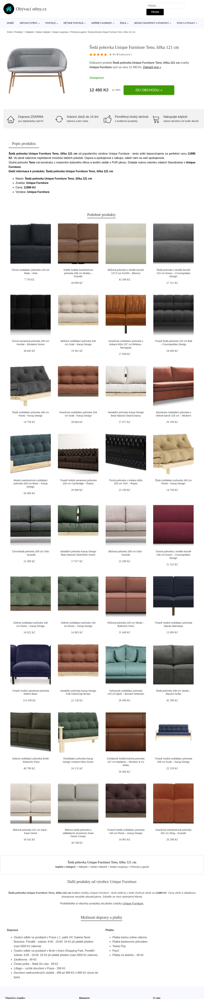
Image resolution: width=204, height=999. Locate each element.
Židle (123, 23)
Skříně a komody (101, 23)
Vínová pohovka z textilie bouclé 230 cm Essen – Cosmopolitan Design (173, 554)
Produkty (18, 32)
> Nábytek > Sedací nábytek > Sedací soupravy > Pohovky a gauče (55, 32)
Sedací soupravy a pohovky (151, 23)
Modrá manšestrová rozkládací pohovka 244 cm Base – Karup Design (31, 483)
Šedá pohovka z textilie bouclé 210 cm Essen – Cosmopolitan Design (173, 273)
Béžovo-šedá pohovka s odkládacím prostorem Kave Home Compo (78, 833)
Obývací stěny (29, 23)
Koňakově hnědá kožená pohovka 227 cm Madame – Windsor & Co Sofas (126, 761)
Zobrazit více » (152, 67)
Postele (50, 23)
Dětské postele (73, 23)
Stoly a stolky (186, 23)
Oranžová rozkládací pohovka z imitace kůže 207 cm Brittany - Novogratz (125, 344)
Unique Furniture (101, 67)
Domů (10, 23)
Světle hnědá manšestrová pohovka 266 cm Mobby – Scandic (78, 273)
